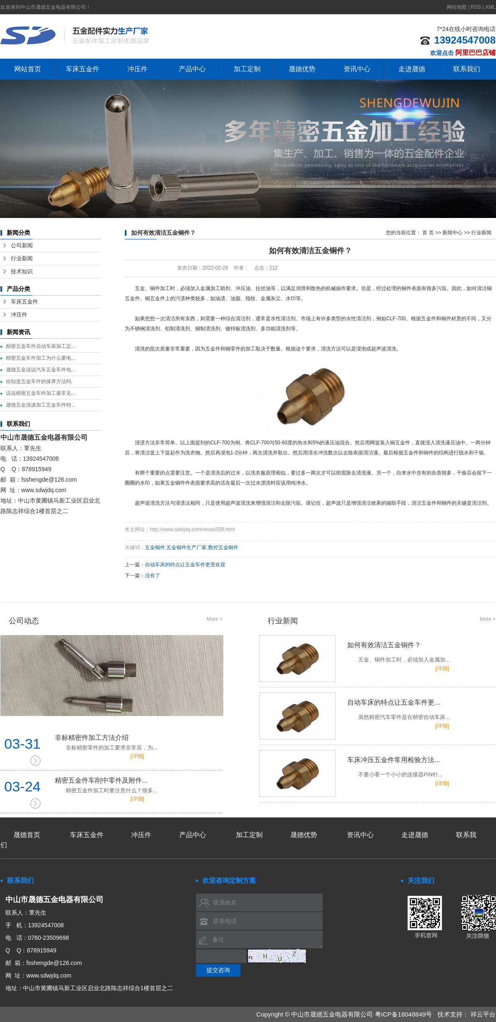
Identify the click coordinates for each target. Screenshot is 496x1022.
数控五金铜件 (223, 547)
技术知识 (22, 271)
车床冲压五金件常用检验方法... (377, 767)
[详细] (137, 756)
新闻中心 (452, 233)
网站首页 (27, 69)
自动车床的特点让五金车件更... (377, 710)
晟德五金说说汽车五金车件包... (40, 370)
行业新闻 (22, 258)
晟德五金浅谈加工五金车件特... (40, 405)
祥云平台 (483, 1014)
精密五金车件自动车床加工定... (40, 346)
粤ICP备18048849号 (403, 1014)
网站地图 (457, 7)
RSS (476, 7)
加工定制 (247, 69)
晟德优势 (302, 69)
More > (214, 619)
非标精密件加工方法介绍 (138, 743)
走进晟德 (411, 69)
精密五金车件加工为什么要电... (40, 358)
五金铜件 (155, 547)
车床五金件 (82, 69)
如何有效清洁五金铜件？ (377, 652)
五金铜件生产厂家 (186, 547)
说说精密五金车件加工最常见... (40, 393)
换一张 (315, 956)
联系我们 (466, 69)
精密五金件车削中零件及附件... (138, 786)
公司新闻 (22, 245)
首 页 (428, 233)
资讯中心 (357, 69)
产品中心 (192, 69)
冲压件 (137, 69)
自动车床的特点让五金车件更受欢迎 (185, 565)
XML (490, 7)
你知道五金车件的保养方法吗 (38, 381)
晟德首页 (26, 834)
